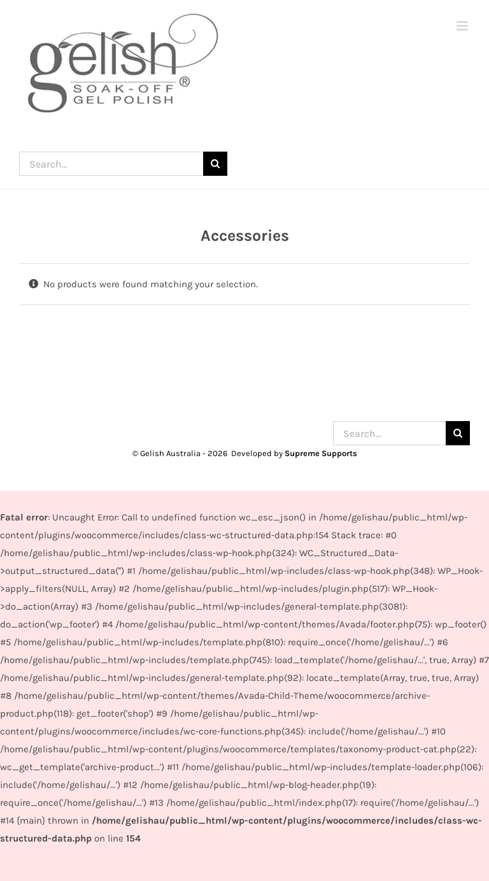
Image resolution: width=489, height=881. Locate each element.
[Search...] (111, 164)
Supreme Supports (321, 453)
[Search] (215, 164)
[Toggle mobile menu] (463, 25)
